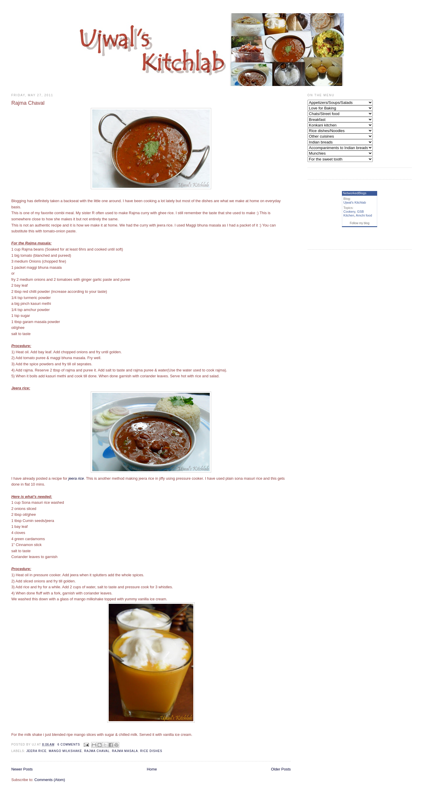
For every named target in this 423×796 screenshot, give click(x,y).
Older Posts (281, 769)
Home (152, 769)
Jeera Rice (36, 751)
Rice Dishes (151, 751)
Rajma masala (125, 751)
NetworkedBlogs (354, 193)
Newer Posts (22, 769)
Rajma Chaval (27, 103)
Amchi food (364, 215)
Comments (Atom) (49, 780)
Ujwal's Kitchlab (354, 202)
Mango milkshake (65, 751)
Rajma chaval (97, 751)
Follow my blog (360, 223)
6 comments (69, 744)
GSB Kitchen (353, 213)
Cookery (349, 211)
